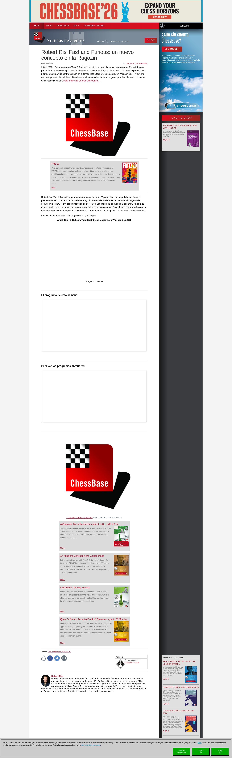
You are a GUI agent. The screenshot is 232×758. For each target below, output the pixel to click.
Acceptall (220, 751)
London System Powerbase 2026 (181, 687)
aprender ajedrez (94, 26)
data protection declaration (90, 745)
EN (122, 42)
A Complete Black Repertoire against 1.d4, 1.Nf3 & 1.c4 (89, 524)
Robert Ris (66, 652)
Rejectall (201, 751)
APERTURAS (63, 26)
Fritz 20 (55, 164)
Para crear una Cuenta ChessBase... (81, 80)
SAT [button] (76, 26)
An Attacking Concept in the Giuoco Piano (82, 556)
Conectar (184, 26)
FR (128, 42)
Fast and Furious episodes (79, 517)
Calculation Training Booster (75, 587)
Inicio (49, 26)
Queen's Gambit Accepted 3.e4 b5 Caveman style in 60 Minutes (93, 619)
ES (125, 42)
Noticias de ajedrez (66, 40)
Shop (37, 26)
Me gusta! (130, 63)
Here (199, 743)
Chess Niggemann (132, 662)
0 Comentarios (141, 63)
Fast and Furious (54, 652)
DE (119, 42)
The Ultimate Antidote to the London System (179, 662)
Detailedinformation (181, 751)
